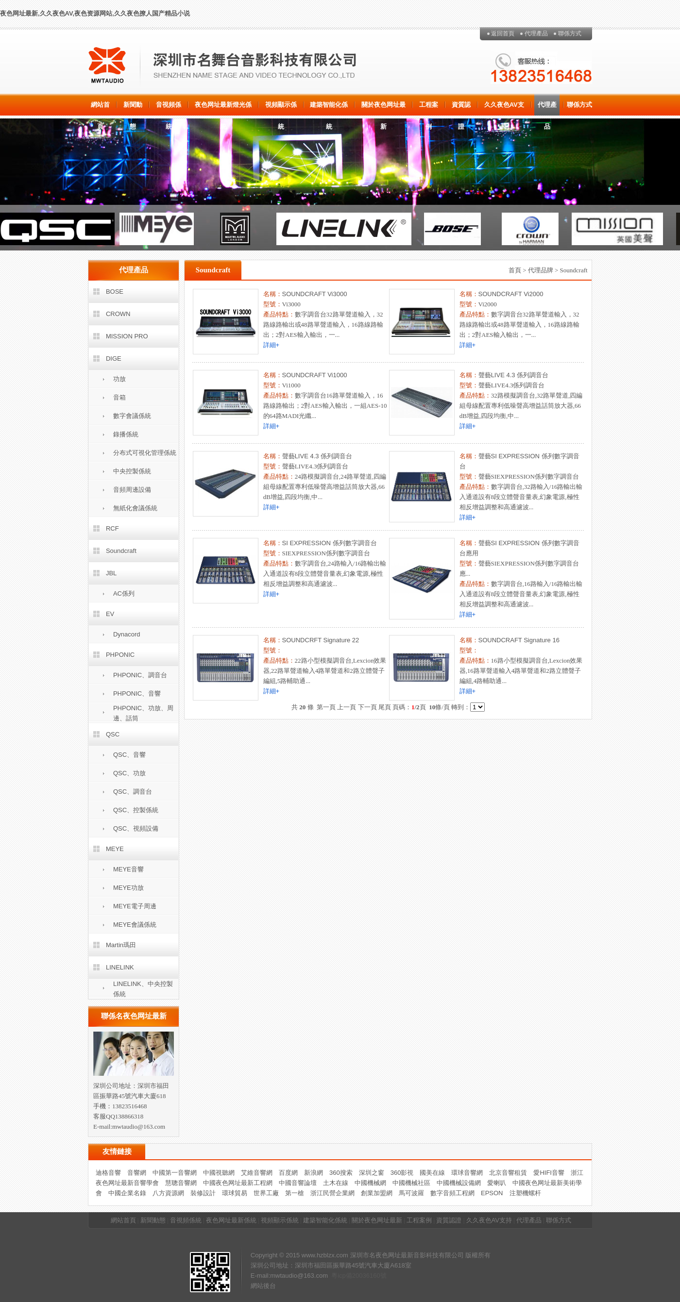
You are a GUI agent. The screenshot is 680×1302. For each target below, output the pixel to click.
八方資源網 (168, 1193)
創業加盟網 (376, 1193)
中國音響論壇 (298, 1182)
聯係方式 (569, 33)
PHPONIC (120, 654)
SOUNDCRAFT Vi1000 (314, 375)
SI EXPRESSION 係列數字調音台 (329, 543)
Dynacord (126, 634)
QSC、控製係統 (135, 810)
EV (110, 614)
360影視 (402, 1172)
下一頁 (367, 707)
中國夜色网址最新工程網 (237, 1182)
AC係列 (124, 593)
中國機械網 (370, 1182)
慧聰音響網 (181, 1182)
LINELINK (120, 967)
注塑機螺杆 (525, 1193)
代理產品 (536, 33)
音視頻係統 (168, 108)
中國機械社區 (411, 1182)
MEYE (115, 848)
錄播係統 (125, 434)
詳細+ (271, 345)
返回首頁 (502, 33)
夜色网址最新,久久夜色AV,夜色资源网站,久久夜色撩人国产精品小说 (95, 13)
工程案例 (428, 108)
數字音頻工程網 (452, 1193)
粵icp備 (341, 1275)
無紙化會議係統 (135, 508)
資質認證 (461, 108)
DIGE (113, 358)
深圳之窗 (371, 1172)
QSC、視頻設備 (135, 828)
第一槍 (294, 1193)
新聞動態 (132, 108)
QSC (112, 734)
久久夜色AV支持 (504, 108)
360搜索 (341, 1172)
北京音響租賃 (508, 1172)
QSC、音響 (129, 754)
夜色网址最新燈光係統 (223, 108)
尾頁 (384, 707)
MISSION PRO (127, 336)
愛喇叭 (496, 1182)
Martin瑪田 (121, 945)
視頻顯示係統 (281, 108)
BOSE (114, 291)
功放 (119, 379)
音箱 (119, 397)
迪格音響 (108, 1172)
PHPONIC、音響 (137, 693)
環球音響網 (467, 1172)
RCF (112, 528)
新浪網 (313, 1172)
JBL (111, 573)
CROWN (118, 313)
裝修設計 (203, 1193)
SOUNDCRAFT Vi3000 (314, 294)
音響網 (136, 1172)
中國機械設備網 (459, 1182)
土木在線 (335, 1182)
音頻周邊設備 (132, 489)
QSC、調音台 (132, 791)
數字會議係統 (132, 415)
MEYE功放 (128, 887)
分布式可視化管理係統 (144, 452)
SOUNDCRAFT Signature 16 (519, 640)
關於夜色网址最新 (383, 108)
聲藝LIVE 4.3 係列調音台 (513, 375)
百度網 (288, 1172)
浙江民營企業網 (332, 1193)
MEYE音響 (128, 869)
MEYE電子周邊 (134, 906)
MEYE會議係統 (134, 924)
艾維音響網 (256, 1172)
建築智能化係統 (329, 108)
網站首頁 (100, 108)
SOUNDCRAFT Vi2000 (511, 294)
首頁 (515, 270)
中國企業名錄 (127, 1193)
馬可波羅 (411, 1193)
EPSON (492, 1193)
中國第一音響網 (175, 1172)
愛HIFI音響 (548, 1172)
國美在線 (432, 1172)
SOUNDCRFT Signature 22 (320, 640)
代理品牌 (540, 270)
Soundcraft (121, 550)
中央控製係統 (132, 471)
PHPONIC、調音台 (140, 675)
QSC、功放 (129, 773)
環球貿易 (234, 1193)
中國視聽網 (219, 1172)
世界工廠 (266, 1193)
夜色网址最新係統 (231, 1220)
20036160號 (369, 1275)
